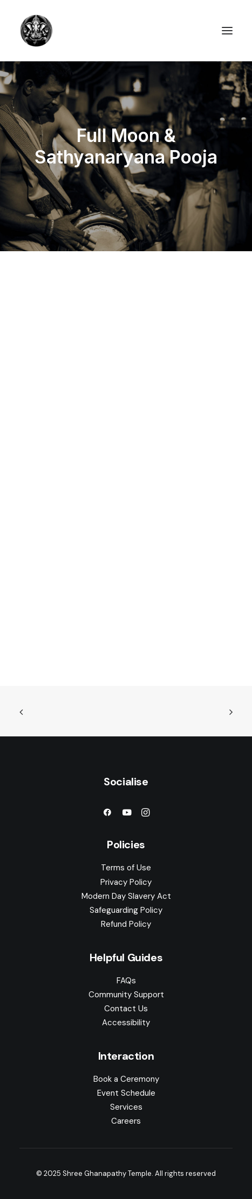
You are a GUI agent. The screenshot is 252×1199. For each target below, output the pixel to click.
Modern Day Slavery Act (126, 896)
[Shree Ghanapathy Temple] (36, 31)
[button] (227, 30)
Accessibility (126, 1022)
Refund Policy (126, 924)
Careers (126, 1121)
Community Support (126, 994)
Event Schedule (126, 1093)
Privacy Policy (126, 882)
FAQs (126, 980)
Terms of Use (126, 867)
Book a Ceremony (126, 1079)
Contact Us (126, 1008)
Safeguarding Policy (126, 910)
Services (126, 1107)
